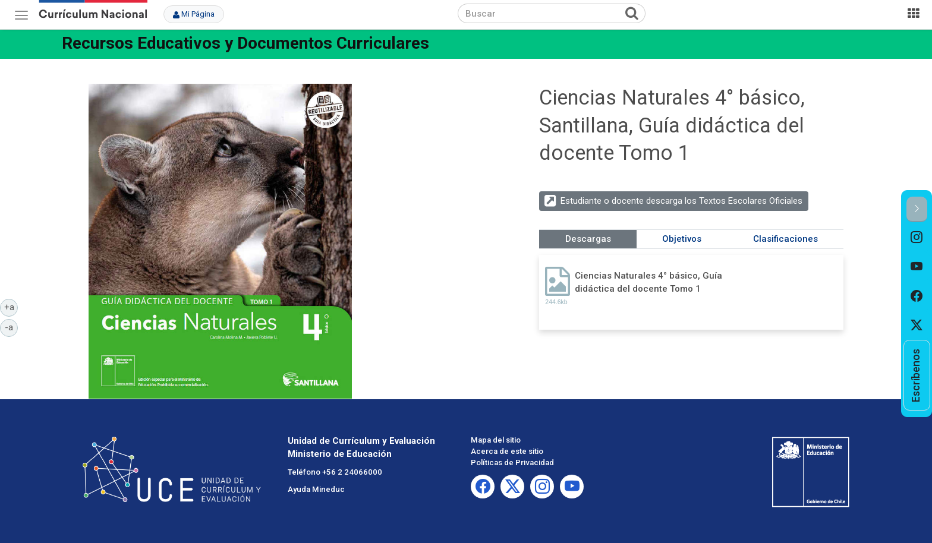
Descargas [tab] (588, 238)
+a (11, 306)
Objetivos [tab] (681, 238)
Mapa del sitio (496, 439)
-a (11, 327)
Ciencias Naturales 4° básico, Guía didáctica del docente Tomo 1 (648, 281)
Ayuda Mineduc (316, 489)
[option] (916, 237)
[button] (916, 209)
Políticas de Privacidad (512, 462)
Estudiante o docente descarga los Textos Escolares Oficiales (681, 200)
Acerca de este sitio (507, 451)
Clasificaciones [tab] (785, 238)
